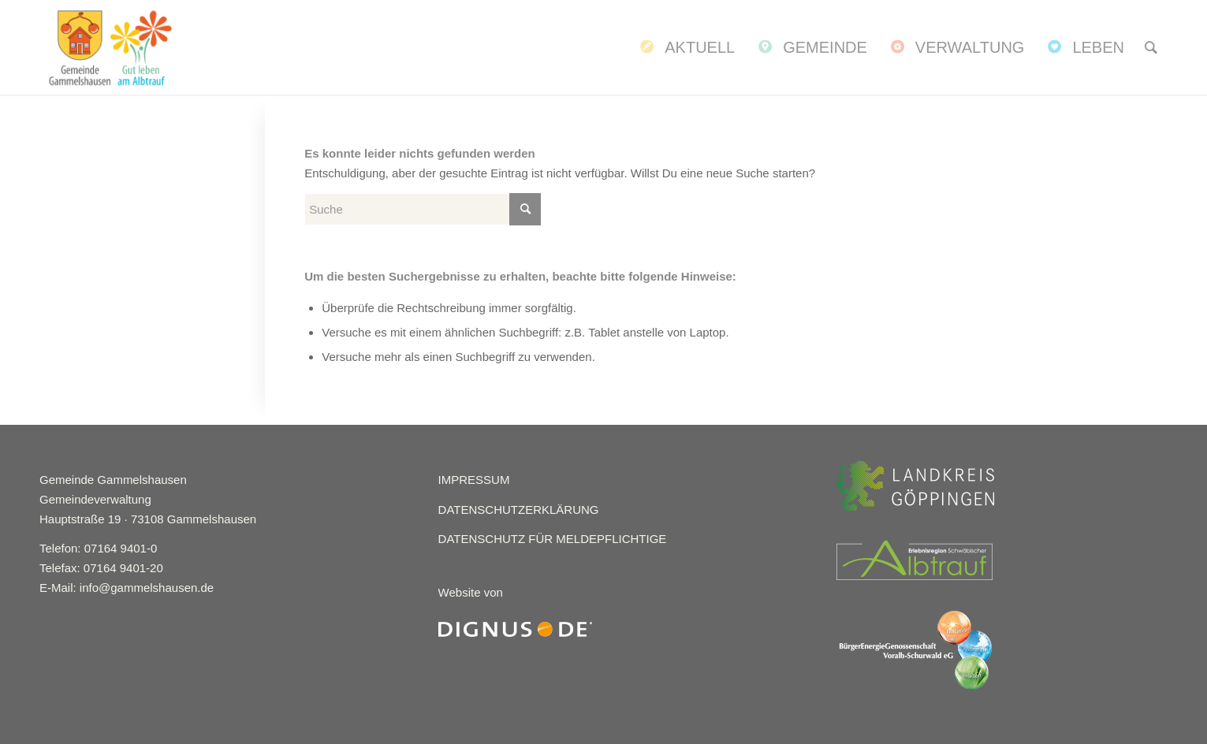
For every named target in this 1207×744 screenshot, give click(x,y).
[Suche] (1151, 47)
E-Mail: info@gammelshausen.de (126, 587)
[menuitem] (686, 47)
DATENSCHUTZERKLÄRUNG (518, 509)
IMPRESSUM (474, 479)
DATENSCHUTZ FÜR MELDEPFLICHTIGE (552, 538)
